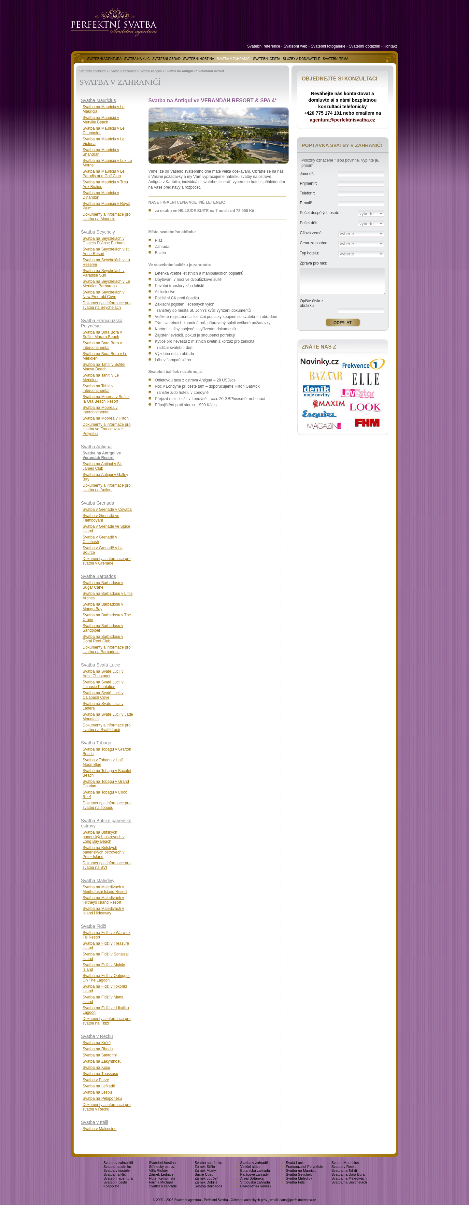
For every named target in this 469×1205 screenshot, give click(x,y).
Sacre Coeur (205, 1174)
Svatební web (295, 46)
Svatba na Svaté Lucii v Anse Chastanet (103, 673)
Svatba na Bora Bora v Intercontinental (102, 345)
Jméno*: (307, 173)
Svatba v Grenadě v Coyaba (107, 509)
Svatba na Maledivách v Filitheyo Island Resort (103, 900)
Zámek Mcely (205, 1170)
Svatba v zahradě (254, 1163)
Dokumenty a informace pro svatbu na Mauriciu (107, 216)
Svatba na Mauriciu (301, 1170)
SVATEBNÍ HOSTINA (198, 59)
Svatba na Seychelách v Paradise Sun (104, 273)
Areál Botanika (252, 1178)
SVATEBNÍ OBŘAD (166, 59)
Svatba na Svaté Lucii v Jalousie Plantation (103, 684)
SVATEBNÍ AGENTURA (104, 59)
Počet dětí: (309, 223)
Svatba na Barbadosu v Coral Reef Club (103, 638)
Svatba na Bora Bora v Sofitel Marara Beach (102, 334)
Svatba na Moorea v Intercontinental (100, 409)
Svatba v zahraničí (122, 71)
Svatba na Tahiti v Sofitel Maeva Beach (104, 366)
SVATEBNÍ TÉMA (335, 59)
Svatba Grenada (97, 503)
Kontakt (390, 46)
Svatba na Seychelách (349, 1182)
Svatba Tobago (96, 742)
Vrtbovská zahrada (255, 1182)
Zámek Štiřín (205, 1167)
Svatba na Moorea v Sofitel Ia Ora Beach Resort (106, 399)
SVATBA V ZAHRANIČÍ (233, 59)
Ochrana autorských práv (249, 1200)
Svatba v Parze (96, 1080)
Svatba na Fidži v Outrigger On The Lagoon (106, 978)
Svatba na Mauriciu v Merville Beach (101, 119)
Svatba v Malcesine (100, 1128)
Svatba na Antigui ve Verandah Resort (102, 455)
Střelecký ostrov (162, 1167)
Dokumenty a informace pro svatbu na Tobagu (107, 805)
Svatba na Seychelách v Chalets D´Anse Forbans (104, 240)
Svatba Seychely (98, 232)
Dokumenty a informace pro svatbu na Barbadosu (107, 649)
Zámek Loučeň (207, 1178)
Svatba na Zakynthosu (102, 1061)
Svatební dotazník (364, 46)
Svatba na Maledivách (349, 1178)
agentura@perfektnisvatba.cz (342, 119)
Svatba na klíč (115, 1174)
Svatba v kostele (117, 1170)
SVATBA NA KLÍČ (137, 59)
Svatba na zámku (208, 1163)
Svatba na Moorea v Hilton (106, 418)
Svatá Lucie (295, 1163)
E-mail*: (307, 203)
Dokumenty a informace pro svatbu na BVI (107, 865)
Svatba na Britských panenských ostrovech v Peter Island (104, 852)
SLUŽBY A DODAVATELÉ (301, 59)
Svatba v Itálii (94, 1122)
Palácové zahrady (254, 1174)
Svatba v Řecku (97, 1036)
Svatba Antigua (151, 71)
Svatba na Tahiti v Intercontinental (98, 388)
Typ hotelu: (309, 253)
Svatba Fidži (93, 926)
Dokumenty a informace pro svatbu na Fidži (107, 1021)
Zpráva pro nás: (313, 263)
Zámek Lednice (161, 1174)
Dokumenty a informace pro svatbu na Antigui (107, 487)
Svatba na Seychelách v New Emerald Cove (104, 294)
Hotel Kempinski (162, 1178)
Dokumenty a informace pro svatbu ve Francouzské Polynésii (107, 429)
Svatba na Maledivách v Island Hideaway (103, 910)
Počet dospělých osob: (319, 212)
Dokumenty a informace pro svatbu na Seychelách (107, 305)
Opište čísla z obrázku (311, 303)
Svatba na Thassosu (100, 1073)
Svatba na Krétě (97, 1042)
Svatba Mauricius (98, 100)
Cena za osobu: (313, 243)
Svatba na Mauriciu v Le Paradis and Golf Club (104, 173)
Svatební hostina (162, 1163)
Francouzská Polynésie (304, 1167)
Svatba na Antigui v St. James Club (102, 466)
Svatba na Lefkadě (99, 1086)
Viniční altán (250, 1167)
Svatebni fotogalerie (328, 46)
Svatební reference (263, 46)
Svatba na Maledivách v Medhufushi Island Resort (105, 889)
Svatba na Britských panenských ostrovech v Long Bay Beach (104, 837)
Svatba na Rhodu (98, 1049)
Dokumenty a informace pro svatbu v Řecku (107, 1107)
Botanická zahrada (255, 1170)
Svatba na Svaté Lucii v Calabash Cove (103, 695)
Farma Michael (161, 1182)
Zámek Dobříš (206, 1182)
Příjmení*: (308, 183)
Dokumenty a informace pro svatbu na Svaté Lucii (107, 727)
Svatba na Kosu (96, 1067)
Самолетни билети (256, 1186)
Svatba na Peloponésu (102, 1098)
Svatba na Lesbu (97, 1092)
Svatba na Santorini (100, 1055)
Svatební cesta (115, 1182)
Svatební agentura (92, 71)
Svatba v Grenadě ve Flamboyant (101, 518)
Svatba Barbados (98, 576)
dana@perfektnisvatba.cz (297, 1200)
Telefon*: (307, 193)
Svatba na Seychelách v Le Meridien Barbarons (106, 283)
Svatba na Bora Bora (348, 1174)
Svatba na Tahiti (344, 1170)
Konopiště (112, 1186)
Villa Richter (158, 1170)
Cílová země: (311, 233)
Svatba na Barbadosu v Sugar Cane (103, 585)
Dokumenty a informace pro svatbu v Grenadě (107, 561)
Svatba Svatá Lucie (101, 664)
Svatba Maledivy (98, 880)
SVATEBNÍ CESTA (266, 59)
